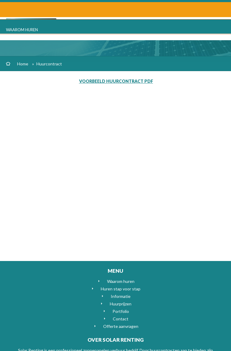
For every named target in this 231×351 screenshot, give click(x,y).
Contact (120, 318)
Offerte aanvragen (120, 326)
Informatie (121, 296)
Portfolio (120, 311)
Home (22, 63)
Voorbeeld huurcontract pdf (116, 81)
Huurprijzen (120, 303)
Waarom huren (22, 29)
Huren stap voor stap (120, 288)
